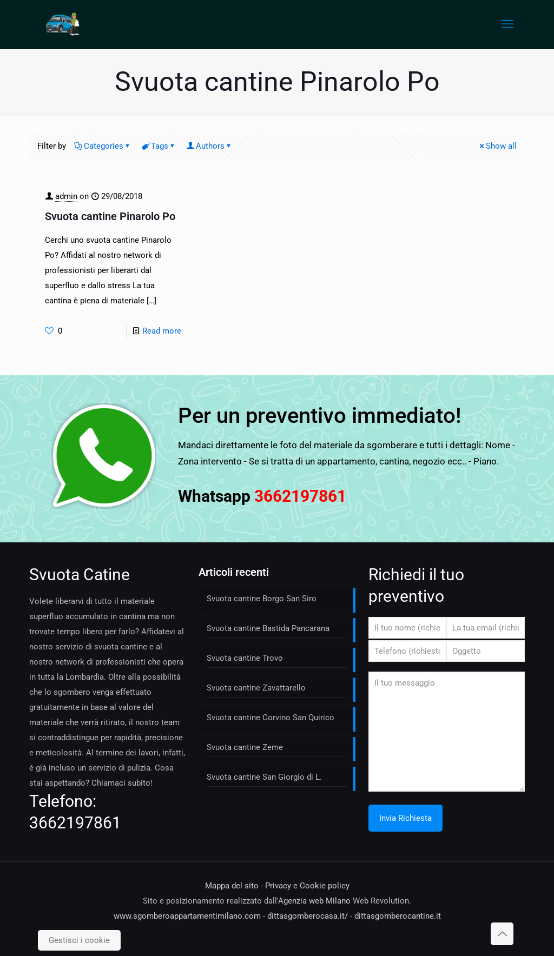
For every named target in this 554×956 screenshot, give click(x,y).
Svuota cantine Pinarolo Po (110, 216)
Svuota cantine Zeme (245, 747)
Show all (497, 146)
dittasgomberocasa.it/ (307, 916)
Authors (209, 146)
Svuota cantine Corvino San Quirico (270, 717)
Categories (102, 146)
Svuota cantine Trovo (245, 658)
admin (66, 196)
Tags (158, 146)
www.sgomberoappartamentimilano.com (187, 916)
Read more (161, 331)
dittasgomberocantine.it (397, 916)
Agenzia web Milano (314, 901)
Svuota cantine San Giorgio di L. (264, 777)
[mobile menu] (507, 24)
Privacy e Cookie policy (307, 886)
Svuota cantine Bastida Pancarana (268, 628)
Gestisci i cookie (79, 940)
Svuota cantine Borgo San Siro (261, 598)
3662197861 (75, 822)
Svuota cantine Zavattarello (256, 688)
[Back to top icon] (502, 933)
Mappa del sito (232, 886)
